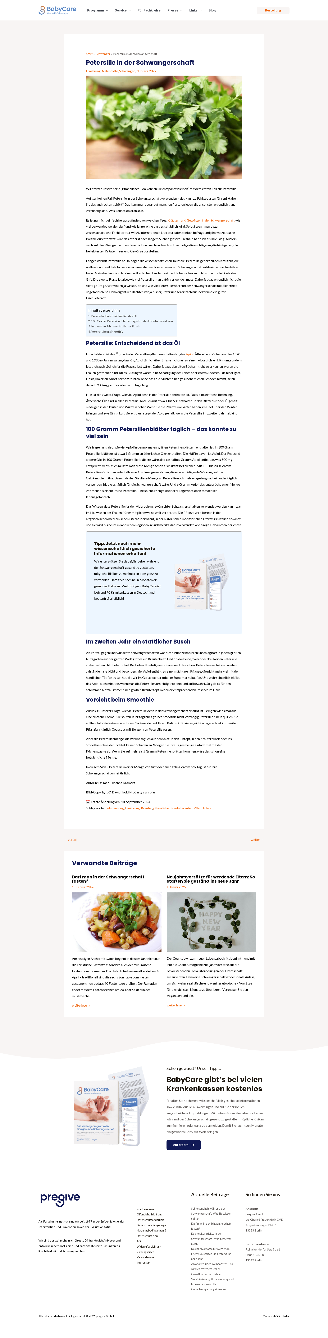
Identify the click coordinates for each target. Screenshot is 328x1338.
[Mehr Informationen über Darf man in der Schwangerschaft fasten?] (116, 921)
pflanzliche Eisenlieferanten (172, 807)
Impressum (144, 1262)
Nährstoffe (110, 71)
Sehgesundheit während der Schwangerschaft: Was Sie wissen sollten (211, 1212)
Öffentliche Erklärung (151, 1213)
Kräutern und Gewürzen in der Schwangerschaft (201, 220)
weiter (257, 839)
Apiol (189, 353)
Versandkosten (147, 1257)
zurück (71, 839)
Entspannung (114, 807)
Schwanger (127, 71)
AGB (140, 1241)
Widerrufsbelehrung (150, 1246)
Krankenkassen (147, 1208)
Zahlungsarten (146, 1251)
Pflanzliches (202, 807)
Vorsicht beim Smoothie (107, 331)
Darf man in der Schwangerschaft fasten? (108, 879)
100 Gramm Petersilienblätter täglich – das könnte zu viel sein (132, 321)
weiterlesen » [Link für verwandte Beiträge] (81, 1005)
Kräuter (146, 807)
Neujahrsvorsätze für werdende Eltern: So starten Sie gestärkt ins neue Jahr (211, 879)
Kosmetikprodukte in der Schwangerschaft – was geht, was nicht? (211, 1238)
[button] (273, 10)
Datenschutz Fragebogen (153, 1224)
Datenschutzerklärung (151, 1219)
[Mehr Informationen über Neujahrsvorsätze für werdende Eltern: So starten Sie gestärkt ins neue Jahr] (211, 921)
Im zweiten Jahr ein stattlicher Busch (115, 326)
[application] (106, 10)
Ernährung (93, 71)
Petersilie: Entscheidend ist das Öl (114, 316)
